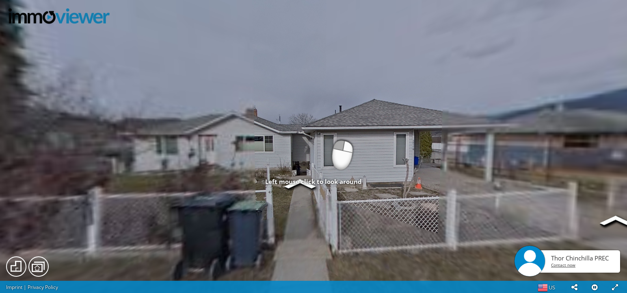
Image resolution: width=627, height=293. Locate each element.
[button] (574, 287)
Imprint (14, 287)
